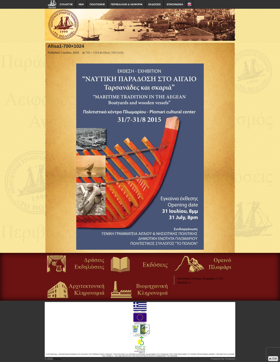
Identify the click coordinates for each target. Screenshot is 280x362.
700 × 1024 (92, 52)
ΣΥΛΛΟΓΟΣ (66, 4)
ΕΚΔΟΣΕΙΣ (154, 4)
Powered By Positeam (223, 358)
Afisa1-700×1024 (113, 52)
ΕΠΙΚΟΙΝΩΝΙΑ (175, 4)
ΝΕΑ (81, 4)
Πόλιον (57, 358)
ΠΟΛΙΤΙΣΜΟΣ (97, 4)
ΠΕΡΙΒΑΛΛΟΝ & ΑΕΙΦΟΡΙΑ (127, 4)
